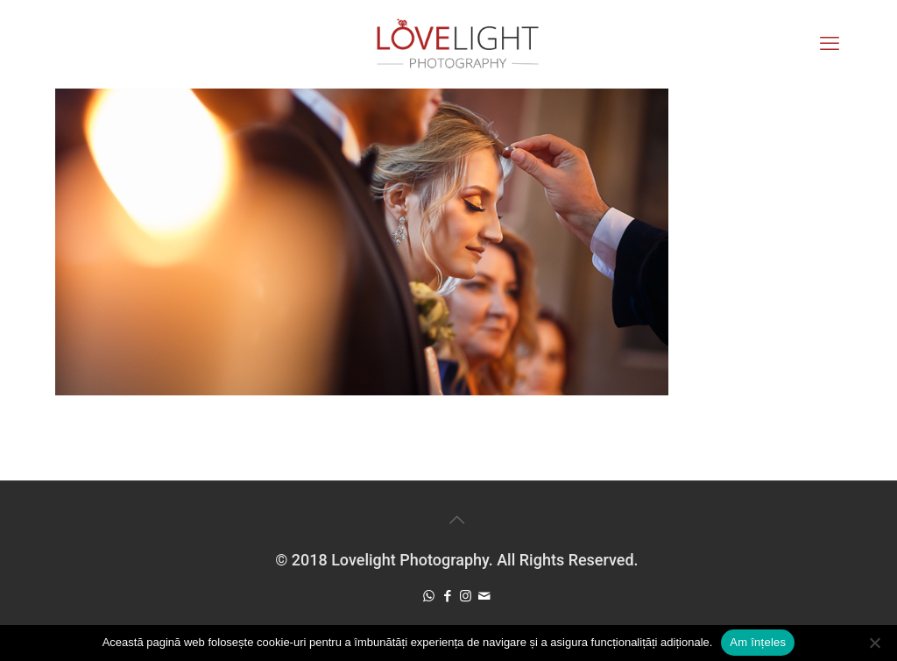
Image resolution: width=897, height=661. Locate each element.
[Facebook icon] (447, 596)
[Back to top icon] (456, 519)
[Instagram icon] (465, 596)
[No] (875, 642)
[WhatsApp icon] (428, 596)
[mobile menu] (829, 44)
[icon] (484, 596)
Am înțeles (758, 642)
